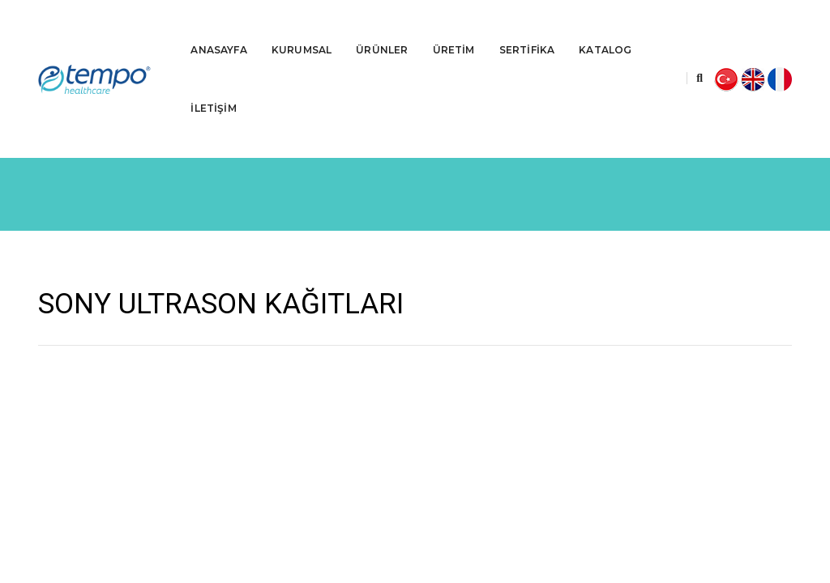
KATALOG (605, 29)
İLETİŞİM (213, 87)
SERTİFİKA (527, 29)
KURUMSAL (302, 29)
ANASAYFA (218, 29)
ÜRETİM (454, 29)
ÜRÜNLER (382, 29)
